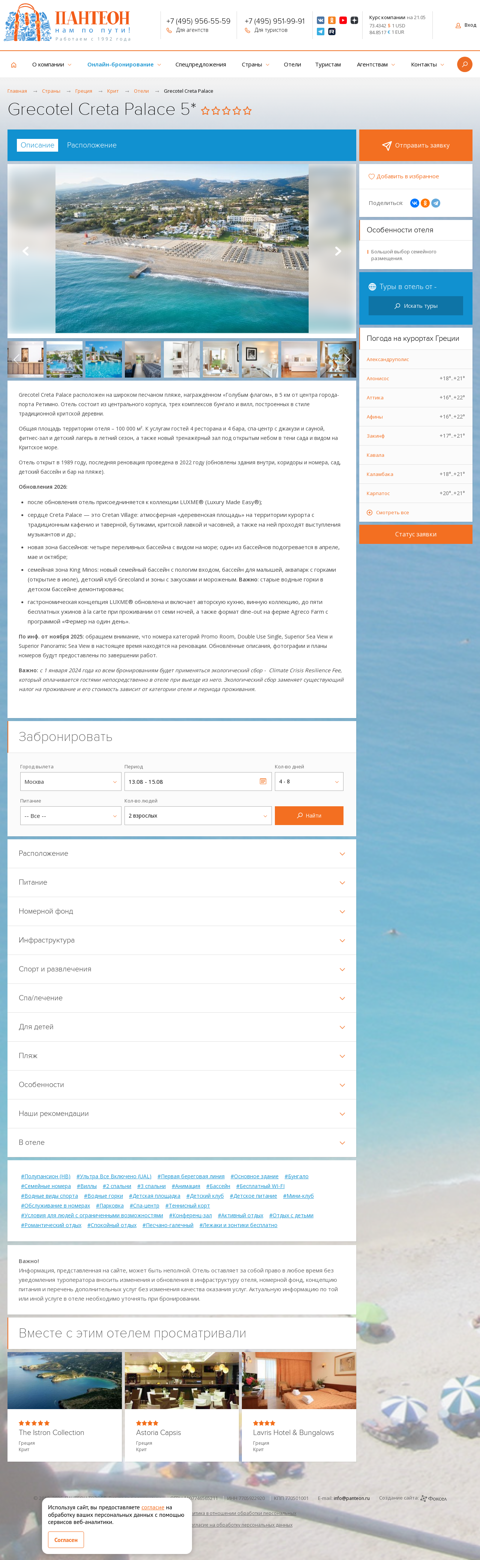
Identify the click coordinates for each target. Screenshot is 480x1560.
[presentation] (17, 359)
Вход (466, 24)
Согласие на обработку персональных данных (240, 1525)
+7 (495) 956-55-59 (198, 22)
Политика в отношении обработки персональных (240, 1513)
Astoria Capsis (158, 1433)
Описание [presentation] (37, 145)
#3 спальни (151, 1186)
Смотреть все (392, 512)
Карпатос (416, 493)
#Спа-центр (144, 1205)
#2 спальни (117, 1186)
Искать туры (416, 305)
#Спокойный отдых (111, 1225)
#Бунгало (297, 1176)
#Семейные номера (46, 1186)
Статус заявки (415, 534)
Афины (416, 416)
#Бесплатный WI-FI (260, 1186)
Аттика (416, 397)
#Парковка (110, 1205)
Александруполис (388, 359)
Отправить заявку (416, 146)
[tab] (37, 145)
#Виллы (87, 1186)
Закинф (416, 435)
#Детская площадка (154, 1196)
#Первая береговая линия (191, 1176)
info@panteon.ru (352, 1498)
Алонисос (416, 378)
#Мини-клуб (298, 1196)
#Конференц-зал (190, 1215)
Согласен (66, 1539)
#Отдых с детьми (291, 1215)
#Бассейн (218, 1186)
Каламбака (416, 474)
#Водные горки (103, 1196)
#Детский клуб (205, 1196)
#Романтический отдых (51, 1225)
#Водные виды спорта (49, 1196)
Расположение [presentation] (92, 145)
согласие (152, 1507)
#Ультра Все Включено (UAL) (114, 1176)
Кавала (375, 455)
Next (338, 251)
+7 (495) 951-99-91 (274, 22)
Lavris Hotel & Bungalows (293, 1433)
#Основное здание (255, 1176)
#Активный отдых (240, 1215)
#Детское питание (253, 1196)
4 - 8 (284, 781)
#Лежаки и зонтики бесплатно (239, 1225)
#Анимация (186, 1186)
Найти (309, 815)
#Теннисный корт (187, 1205)
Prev (26, 251)
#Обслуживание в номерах (55, 1205)
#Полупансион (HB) (45, 1176)
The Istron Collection (51, 1433)
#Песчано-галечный (168, 1225)
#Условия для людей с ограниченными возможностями (92, 1215)
